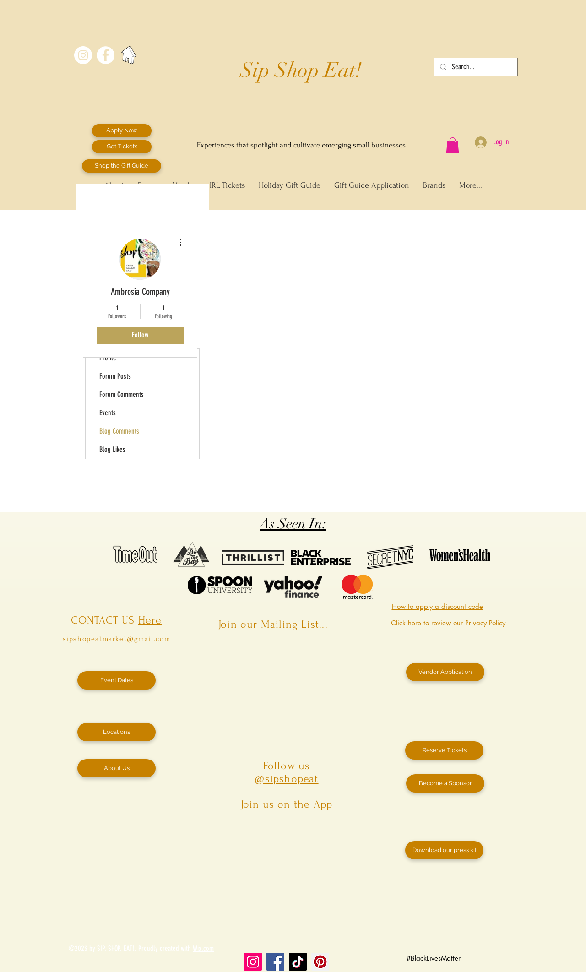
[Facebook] (275, 962)
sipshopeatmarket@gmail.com (117, 639)
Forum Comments (121, 394)
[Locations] (116, 732)
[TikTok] (298, 962)
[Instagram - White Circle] (83, 55)
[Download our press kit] (444, 850)
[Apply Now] (122, 130)
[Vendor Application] (445, 672)
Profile (107, 357)
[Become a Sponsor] (445, 783)
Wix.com (203, 948)
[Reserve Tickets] (444, 750)
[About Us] (116, 768)
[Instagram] (253, 962)
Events (107, 412)
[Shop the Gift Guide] (121, 166)
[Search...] (475, 67)
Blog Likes (112, 449)
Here (150, 620)
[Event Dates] (116, 680)
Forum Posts (115, 376)
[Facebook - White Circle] (105, 55)
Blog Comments (119, 431)
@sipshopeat (286, 778)
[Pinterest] (320, 962)
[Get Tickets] (122, 146)
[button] (452, 145)
